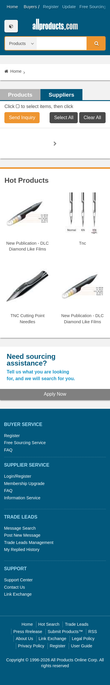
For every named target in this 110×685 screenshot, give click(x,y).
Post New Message (22, 535)
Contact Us (14, 587)
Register (51, 6)
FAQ (8, 450)
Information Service (22, 498)
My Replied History (22, 549)
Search (95, 43)
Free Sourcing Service (25, 442)
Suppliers (61, 95)
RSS (92, 631)
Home (12, 6)
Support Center (18, 580)
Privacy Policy (31, 646)
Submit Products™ (65, 631)
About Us (24, 638)
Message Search (20, 528)
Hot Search (49, 624)
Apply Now (55, 394)
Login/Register (17, 476)
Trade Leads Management (28, 542)
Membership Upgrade (24, 483)
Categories (11, 26)
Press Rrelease (27, 631)
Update (69, 6)
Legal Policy (83, 638)
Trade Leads (76, 624)
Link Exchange (18, 594)
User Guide (81, 646)
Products (20, 95)
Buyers (30, 6)
